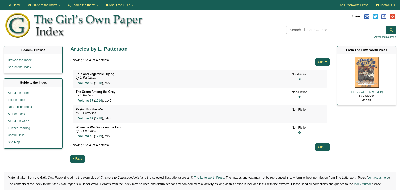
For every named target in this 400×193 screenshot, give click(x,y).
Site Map (14, 142)
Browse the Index (20, 60)
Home (15, 5)
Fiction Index (16, 100)
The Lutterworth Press (353, 5)
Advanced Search (385, 37)
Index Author (362, 184)
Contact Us (385, 5)
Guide (44, 5)
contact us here (378, 177)
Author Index (16, 114)
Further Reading (19, 128)
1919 (98, 136)
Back (77, 159)
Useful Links (16, 135)
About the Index (18, 93)
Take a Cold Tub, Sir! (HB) (366, 92)
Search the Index (19, 67)
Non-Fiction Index (20, 107)
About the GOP (119, 5)
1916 (98, 101)
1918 (98, 83)
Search (83, 5)
